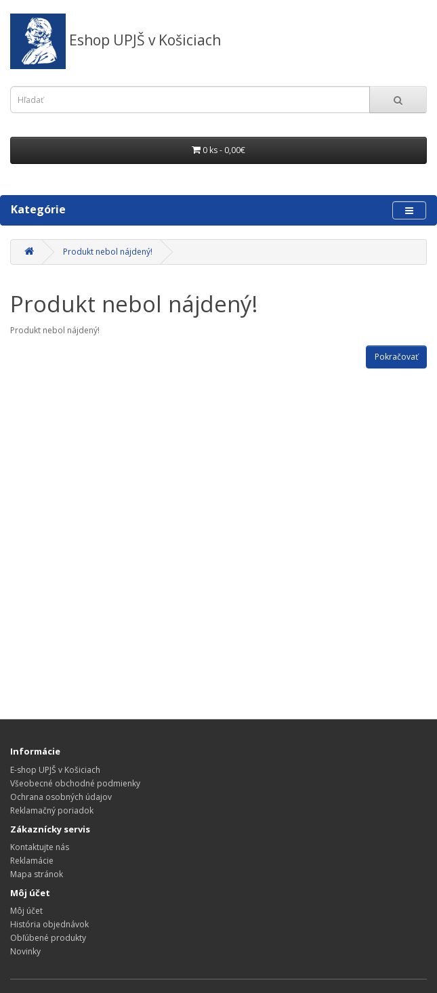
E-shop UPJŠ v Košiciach (55, 770)
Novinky (25, 951)
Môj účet (26, 910)
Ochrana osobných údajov (61, 797)
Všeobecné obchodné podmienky (75, 783)
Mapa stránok (36, 874)
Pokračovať (396, 356)
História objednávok (49, 924)
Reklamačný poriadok (51, 810)
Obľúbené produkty (48, 938)
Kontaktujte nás (39, 847)
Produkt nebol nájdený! (107, 251)
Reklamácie (32, 860)
